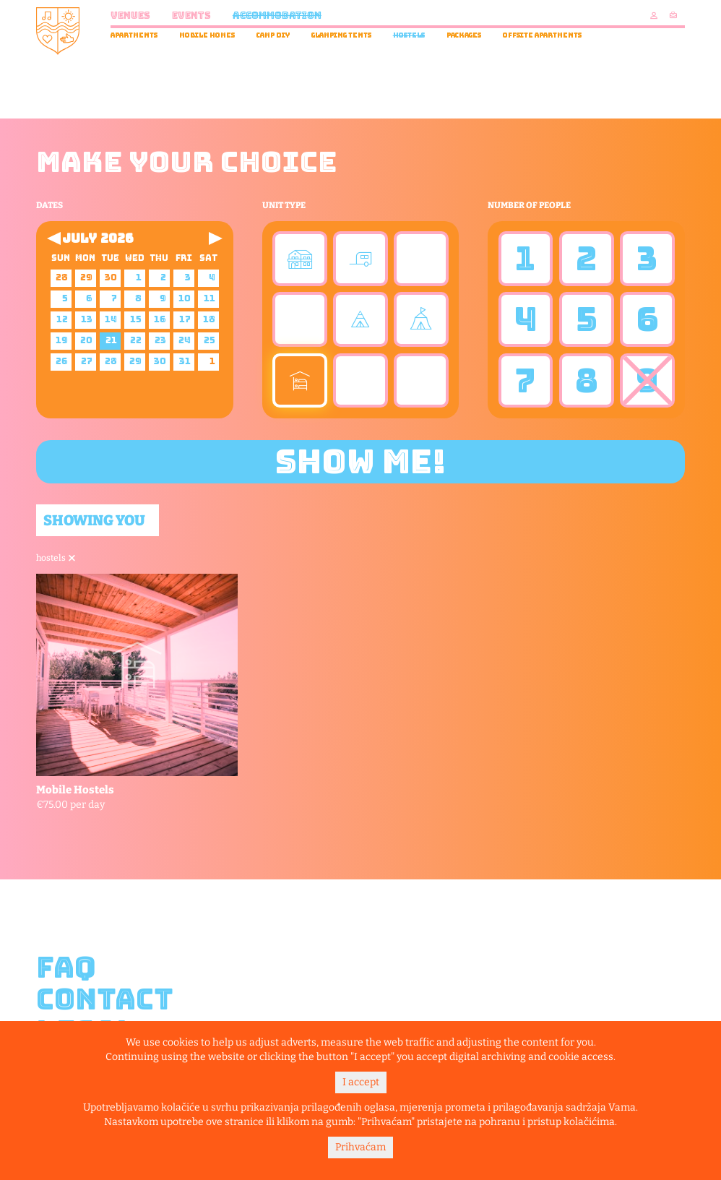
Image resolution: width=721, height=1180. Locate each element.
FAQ (66, 967)
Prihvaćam (360, 1147)
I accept (360, 1082)
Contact (104, 999)
